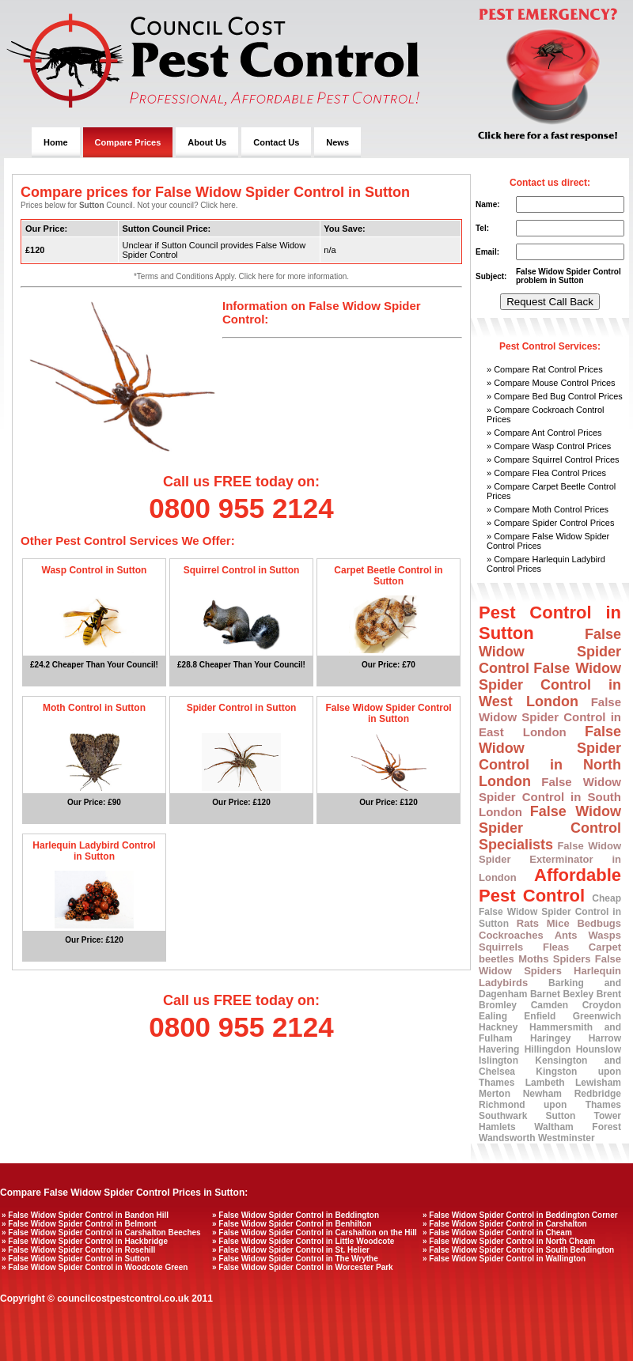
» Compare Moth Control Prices (547, 509)
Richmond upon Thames (550, 1104)
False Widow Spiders (550, 965)
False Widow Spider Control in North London (550, 756)
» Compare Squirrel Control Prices (553, 459)
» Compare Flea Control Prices (546, 473)
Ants (566, 935)
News (337, 142)
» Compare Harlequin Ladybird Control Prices (546, 563)
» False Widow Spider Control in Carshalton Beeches (101, 1232)
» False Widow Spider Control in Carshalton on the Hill (314, 1232)
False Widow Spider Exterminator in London (550, 861)
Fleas (556, 947)
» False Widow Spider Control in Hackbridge (85, 1241)
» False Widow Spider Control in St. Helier (291, 1250)
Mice (558, 923)
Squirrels (501, 947)
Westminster (566, 1138)
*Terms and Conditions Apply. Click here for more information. (241, 276)
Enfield (539, 1016)
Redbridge (597, 1093)
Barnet (545, 994)
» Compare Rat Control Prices (545, 369)
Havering (499, 1049)
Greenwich (597, 1016)
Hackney (498, 1027)
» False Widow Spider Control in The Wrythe (295, 1258)
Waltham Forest (577, 1126)
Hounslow (598, 1049)
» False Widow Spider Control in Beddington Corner (520, 1215)
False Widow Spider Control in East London (550, 717)
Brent (609, 994)
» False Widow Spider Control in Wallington (504, 1258)
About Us (207, 142)
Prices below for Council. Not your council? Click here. (129, 205)
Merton (494, 1093)
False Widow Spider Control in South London (550, 796)
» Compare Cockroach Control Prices (546, 414)
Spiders (572, 959)
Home (56, 142)
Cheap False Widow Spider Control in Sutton (550, 911)
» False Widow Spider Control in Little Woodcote (303, 1241)
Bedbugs (599, 923)
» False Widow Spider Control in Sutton (76, 1258)
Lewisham (598, 1082)
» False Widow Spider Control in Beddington (295, 1215)
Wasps (605, 935)
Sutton (560, 1115)
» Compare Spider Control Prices (550, 522)
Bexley (578, 994)
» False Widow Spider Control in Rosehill (78, 1250)
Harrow (605, 1038)
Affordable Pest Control (550, 885)
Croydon (601, 1005)
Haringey (550, 1038)
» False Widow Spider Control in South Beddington (518, 1250)
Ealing (493, 1016)
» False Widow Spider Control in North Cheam (509, 1241)
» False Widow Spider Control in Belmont (79, 1223)
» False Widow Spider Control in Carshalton (505, 1223)
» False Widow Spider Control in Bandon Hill (85, 1215)
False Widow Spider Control (550, 651)
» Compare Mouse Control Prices (551, 383)
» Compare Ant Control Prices (544, 432)
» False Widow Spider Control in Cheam (497, 1232)
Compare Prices (128, 142)
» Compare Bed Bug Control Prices (555, 396)
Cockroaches (511, 935)
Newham (542, 1093)
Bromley (498, 1005)
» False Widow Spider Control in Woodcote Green (95, 1267)
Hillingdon (548, 1049)
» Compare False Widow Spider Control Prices (548, 540)
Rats (528, 923)
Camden (549, 1005)
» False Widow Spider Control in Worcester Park (302, 1267)
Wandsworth (507, 1138)
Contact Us (276, 142)
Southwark (503, 1115)
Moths (533, 959)
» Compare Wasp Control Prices (549, 446)
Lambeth (545, 1082)
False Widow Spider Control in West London (550, 684)
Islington (498, 1060)
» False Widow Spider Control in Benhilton (292, 1223)
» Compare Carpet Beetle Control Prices (551, 491)
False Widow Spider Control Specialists (550, 828)
